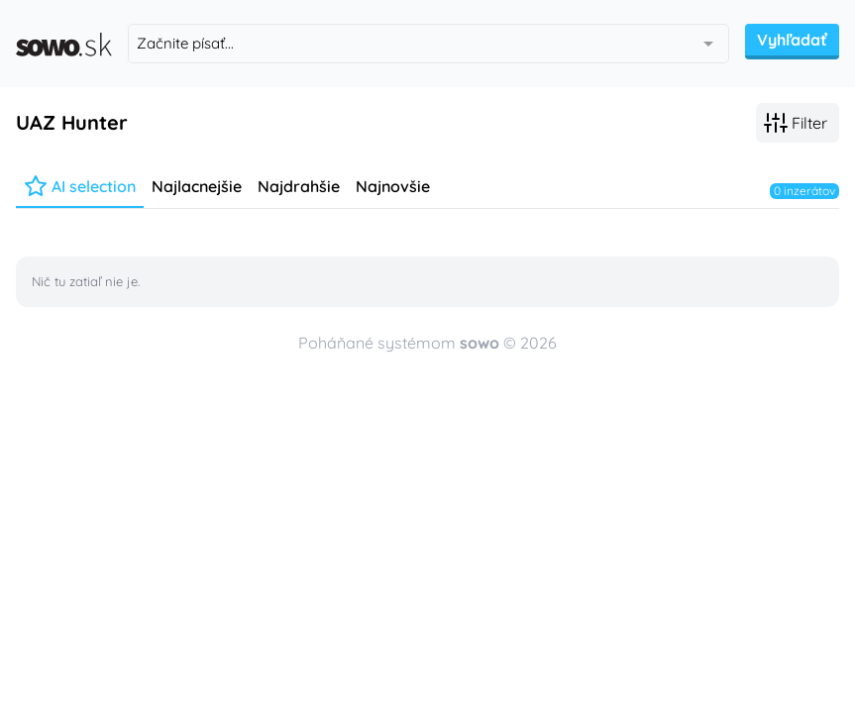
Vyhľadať (792, 40)
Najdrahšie (299, 186)
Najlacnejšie (197, 186)
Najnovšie (393, 186)
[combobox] (428, 43)
